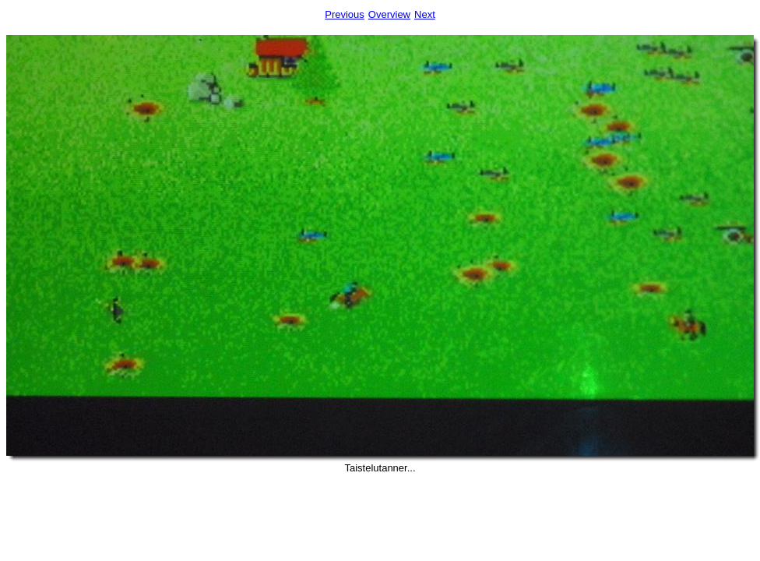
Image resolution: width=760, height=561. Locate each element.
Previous (344, 14)
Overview (389, 14)
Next (424, 14)
